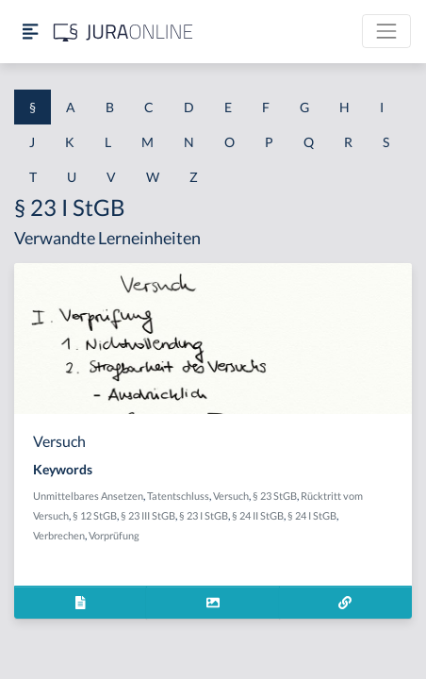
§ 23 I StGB (203, 515)
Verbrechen (59, 535)
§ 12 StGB (95, 515)
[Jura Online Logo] (123, 32)
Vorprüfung (114, 535)
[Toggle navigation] (386, 31)
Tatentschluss (178, 495)
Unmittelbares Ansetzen (88, 495)
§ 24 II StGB (258, 515)
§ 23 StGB (275, 495)
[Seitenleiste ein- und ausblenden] (30, 32)
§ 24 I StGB (311, 515)
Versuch (231, 495)
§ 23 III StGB (148, 515)
